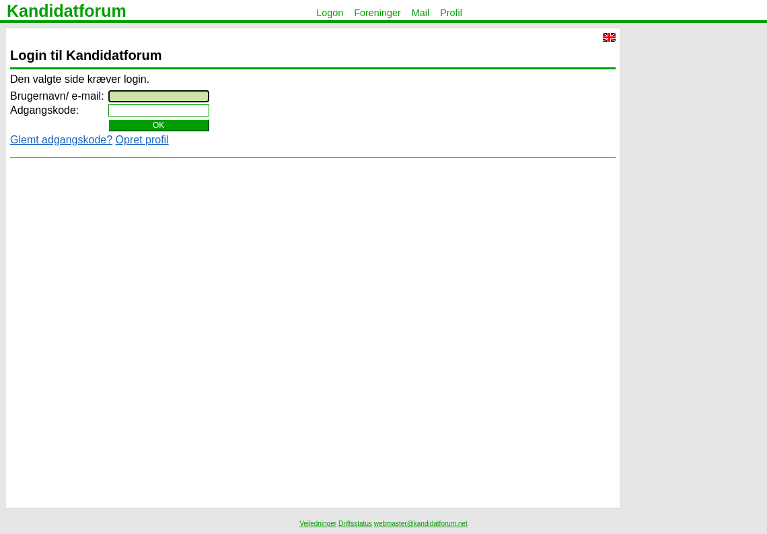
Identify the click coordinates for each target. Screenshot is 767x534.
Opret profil (142, 139)
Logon (329, 12)
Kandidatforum (66, 10)
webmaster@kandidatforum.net (421, 523)
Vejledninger (317, 523)
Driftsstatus (355, 523)
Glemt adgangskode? (61, 139)
